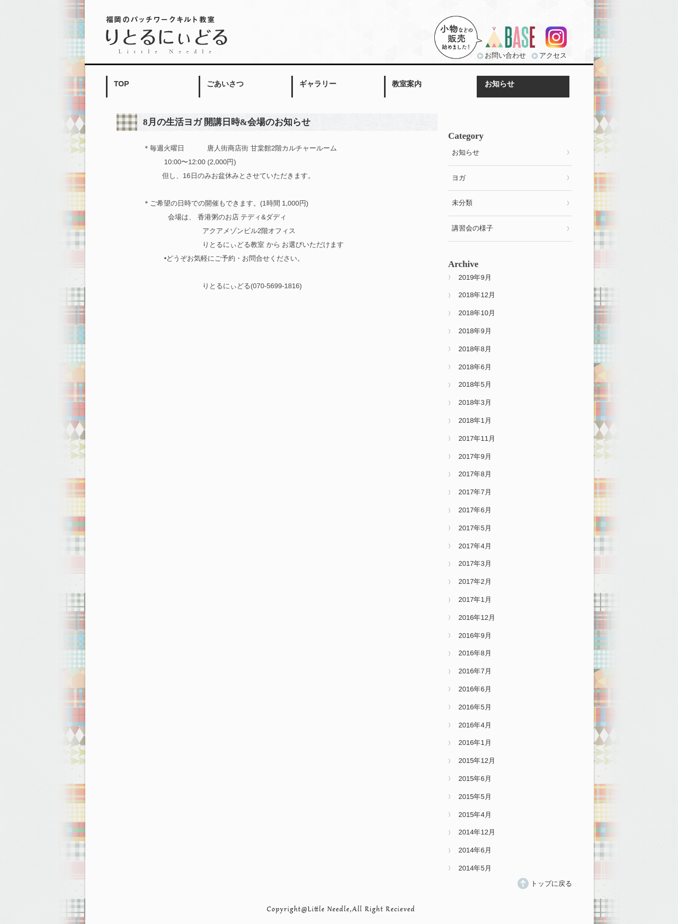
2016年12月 (477, 617)
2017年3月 (475, 563)
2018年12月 (477, 295)
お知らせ (499, 83)
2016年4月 (475, 725)
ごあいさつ (225, 83)
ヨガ (459, 178)
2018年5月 (475, 384)
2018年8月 (475, 349)
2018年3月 (475, 402)
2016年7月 (475, 671)
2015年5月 (475, 797)
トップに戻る (551, 883)
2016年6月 (475, 689)
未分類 (462, 203)
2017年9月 (475, 456)
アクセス (553, 55)
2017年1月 (475, 599)
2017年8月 (475, 474)
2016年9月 (475, 635)
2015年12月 (477, 761)
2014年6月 (475, 850)
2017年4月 (475, 546)
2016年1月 (475, 743)
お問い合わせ (505, 55)
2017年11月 (477, 438)
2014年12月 (477, 832)
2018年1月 (475, 420)
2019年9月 (475, 277)
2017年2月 (475, 581)
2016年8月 (475, 653)
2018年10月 (477, 313)
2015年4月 (475, 815)
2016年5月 (475, 707)
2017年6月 (475, 510)
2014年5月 (475, 868)
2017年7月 (475, 492)
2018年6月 (475, 367)
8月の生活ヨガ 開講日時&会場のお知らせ (226, 122)
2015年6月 (475, 779)
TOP (121, 83)
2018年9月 (475, 331)
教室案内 (407, 83)
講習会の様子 (472, 228)
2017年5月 (475, 528)
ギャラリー (317, 83)
